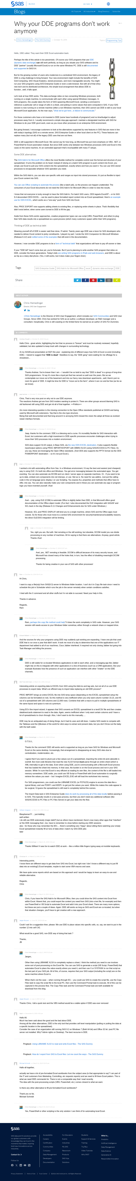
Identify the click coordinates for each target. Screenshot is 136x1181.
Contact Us (114, 3)
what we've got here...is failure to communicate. (74, 111)
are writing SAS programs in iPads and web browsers (81, 253)
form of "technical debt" (65, 244)
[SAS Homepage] (18, 4)
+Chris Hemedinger (32, 316)
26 (120, 23)
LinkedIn (21, 1165)
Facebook (12, 1165)
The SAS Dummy (43, 40)
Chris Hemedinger (24, 40)
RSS (29, 1165)
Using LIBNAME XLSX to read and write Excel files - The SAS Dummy (62, 1044)
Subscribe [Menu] (116, 11)
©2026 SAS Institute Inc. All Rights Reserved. (66, 1174)
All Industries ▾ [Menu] (89, 11)
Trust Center (43, 1174)
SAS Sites (119, 3)
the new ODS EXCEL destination (82, 445)
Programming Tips (114, 40)
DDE (118, 268)
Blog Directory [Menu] (103, 11)
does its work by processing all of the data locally (86, 794)
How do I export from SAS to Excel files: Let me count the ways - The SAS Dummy (67, 1054)
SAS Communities (101, 316)
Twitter (16, 1165)
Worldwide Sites (108, 3)
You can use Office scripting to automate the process (36, 185)
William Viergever (25, 810)
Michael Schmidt (25, 1063)
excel (88, 268)
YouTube (25, 1165)
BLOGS (32, 4)
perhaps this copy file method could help (47, 622)
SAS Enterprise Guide (44, 268)
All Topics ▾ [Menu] (75, 11)
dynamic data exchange (103, 268)
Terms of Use (31, 1174)
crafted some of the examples (44, 237)
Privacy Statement (17, 1174)
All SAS (86, 4)
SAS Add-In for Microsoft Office (31, 160)
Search (102, 3)
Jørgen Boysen (24, 920)
